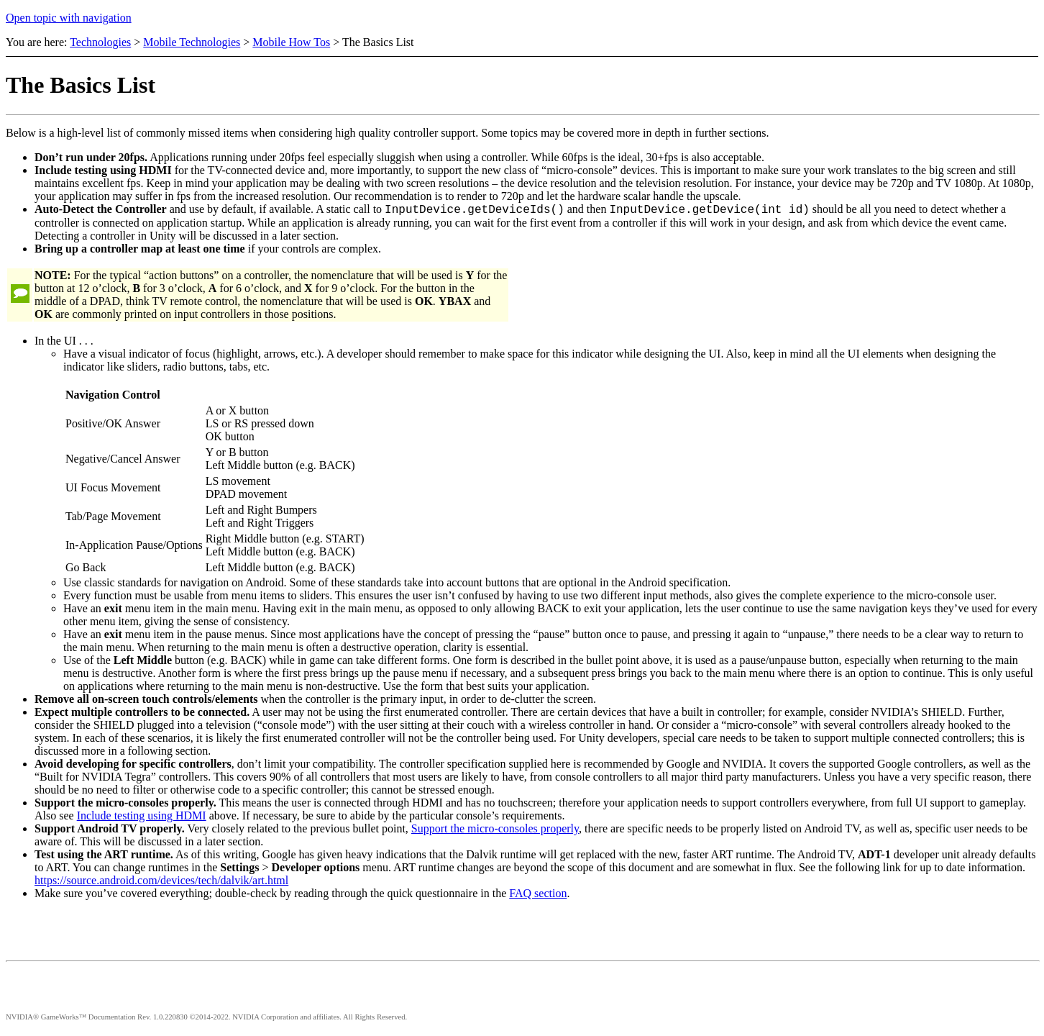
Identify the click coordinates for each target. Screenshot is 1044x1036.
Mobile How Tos (291, 42)
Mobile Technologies (191, 42)
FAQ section (538, 895)
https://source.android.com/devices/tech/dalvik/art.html (161, 882)
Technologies (100, 42)
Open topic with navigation (69, 18)
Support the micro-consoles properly (495, 830)
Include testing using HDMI (141, 818)
